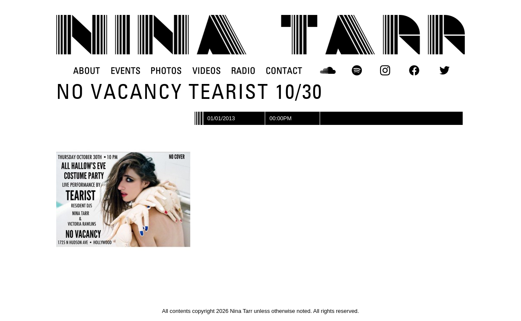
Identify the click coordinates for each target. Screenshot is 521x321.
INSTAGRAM (385, 70)
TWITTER (444, 70)
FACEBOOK (414, 70)
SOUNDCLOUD (328, 70)
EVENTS (125, 70)
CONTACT (284, 70)
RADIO (243, 70)
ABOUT (86, 70)
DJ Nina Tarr (260, 35)
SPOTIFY (356, 70)
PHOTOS (166, 70)
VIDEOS (206, 70)
